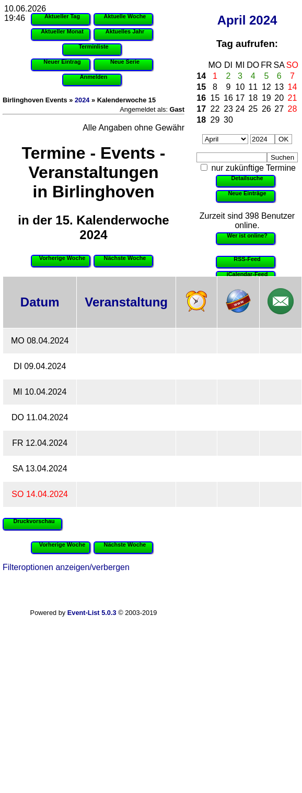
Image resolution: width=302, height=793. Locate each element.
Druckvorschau (33, 521)
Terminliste (93, 46)
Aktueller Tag (62, 16)
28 (292, 108)
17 (240, 97)
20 (279, 97)
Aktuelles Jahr (125, 31)
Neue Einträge (247, 193)
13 (279, 86)
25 (253, 108)
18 (253, 97)
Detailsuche (247, 178)
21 (292, 97)
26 (266, 108)
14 (201, 76)
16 (201, 97)
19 (266, 97)
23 (228, 108)
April (231, 20)
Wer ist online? (247, 235)
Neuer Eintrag (61, 61)
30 (228, 119)
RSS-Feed (247, 259)
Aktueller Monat (62, 31)
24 (240, 108)
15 (201, 86)
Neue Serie (125, 61)
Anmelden (94, 77)
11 (253, 86)
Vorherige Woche (62, 258)
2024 (263, 20)
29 (215, 119)
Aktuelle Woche (125, 16)
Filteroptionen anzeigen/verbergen (66, 567)
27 (279, 108)
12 (266, 86)
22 (215, 108)
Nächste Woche (125, 258)
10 (240, 86)
